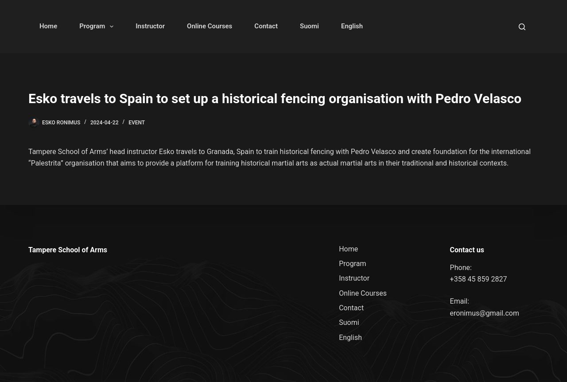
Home (48, 26)
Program (98, 26)
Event (136, 123)
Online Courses (209, 26)
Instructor (150, 26)
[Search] (522, 26)
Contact (266, 26)
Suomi (309, 26)
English (352, 26)
